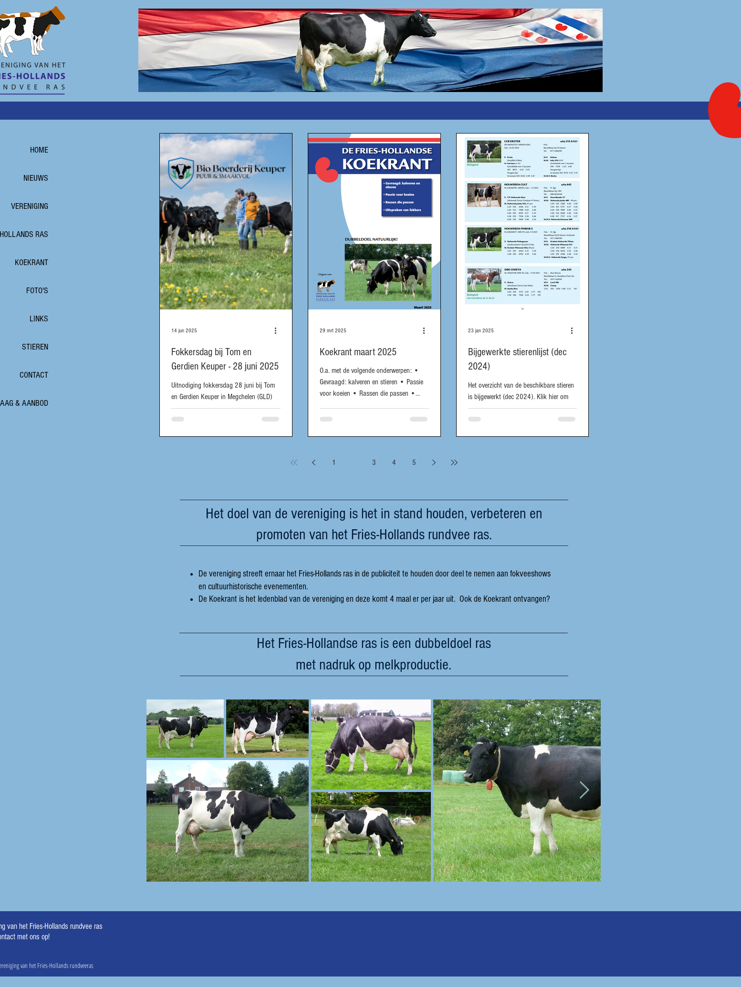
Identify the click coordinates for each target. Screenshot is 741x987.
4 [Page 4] (394, 462)
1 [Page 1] (334, 462)
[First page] (294, 462)
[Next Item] (584, 790)
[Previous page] (314, 462)
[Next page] (434, 462)
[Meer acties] (279, 331)
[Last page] (454, 462)
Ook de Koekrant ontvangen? (504, 599)
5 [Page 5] (414, 462)
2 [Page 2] (354, 462)
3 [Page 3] (374, 462)
